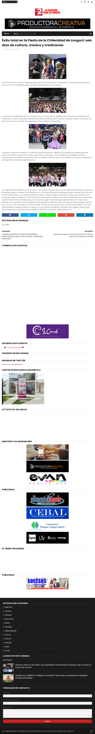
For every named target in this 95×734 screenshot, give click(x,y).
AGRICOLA (8, 607)
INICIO (6, 34)
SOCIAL (7, 651)
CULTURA (17, 49)
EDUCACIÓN (9, 619)
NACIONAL (8, 627)
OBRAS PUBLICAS (10, 631)
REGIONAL (8, 643)
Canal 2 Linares (14, 347)
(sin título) (7, 660)
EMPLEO (7, 623)
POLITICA (8, 639)
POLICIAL (8, 635)
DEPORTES (8, 615)
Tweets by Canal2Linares (12, 364)
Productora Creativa (65, 731)
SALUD (7, 647)
